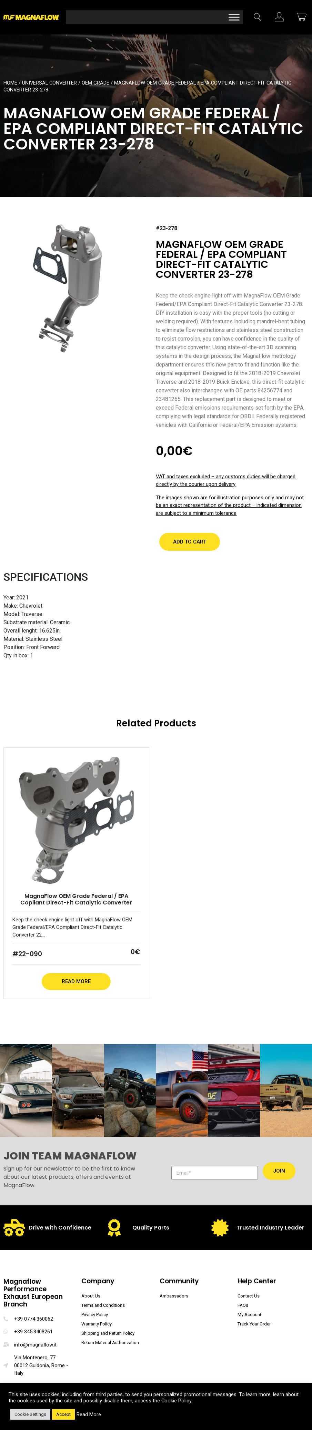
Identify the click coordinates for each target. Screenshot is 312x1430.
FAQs (243, 1305)
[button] (189, 542)
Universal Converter (49, 83)
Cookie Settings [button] (30, 1414)
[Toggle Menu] (234, 17)
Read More (76, 981)
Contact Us (249, 1296)
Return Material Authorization (110, 1342)
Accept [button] (63, 1414)
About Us (90, 1296)
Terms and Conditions (103, 1305)
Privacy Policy (94, 1314)
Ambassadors (174, 1296)
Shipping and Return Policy (107, 1333)
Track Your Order (254, 1323)
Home (10, 83)
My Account (249, 1314)
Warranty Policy (96, 1323)
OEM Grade (95, 83)
